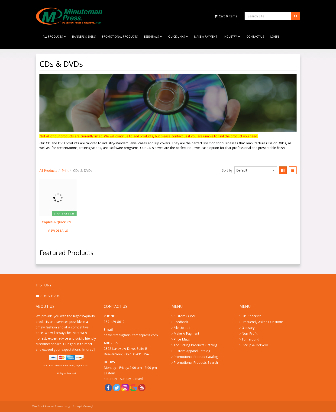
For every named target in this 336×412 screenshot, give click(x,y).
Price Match (182, 339)
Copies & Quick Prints (58, 222)
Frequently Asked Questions (263, 322)
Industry (232, 37)
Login (274, 37)
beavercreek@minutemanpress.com (131, 335)
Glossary (248, 327)
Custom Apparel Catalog (192, 351)
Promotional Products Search (196, 362)
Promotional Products (120, 37)
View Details (58, 230)
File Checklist (251, 316)
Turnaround (250, 339)
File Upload (182, 327)
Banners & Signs (84, 37)
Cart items (225, 16)
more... (88, 349)
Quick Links (178, 37)
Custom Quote (185, 316)
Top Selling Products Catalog (195, 345)
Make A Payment (205, 37)
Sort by (227, 170)
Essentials (153, 37)
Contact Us (255, 37)
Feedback (181, 322)
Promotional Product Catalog (196, 356)
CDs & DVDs (50, 296)
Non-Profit (250, 333)
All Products (54, 37)
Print (65, 170)
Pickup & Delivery (255, 345)
